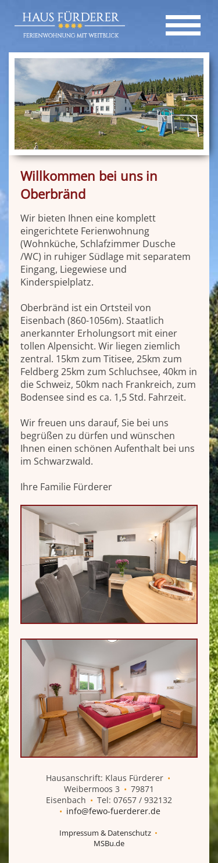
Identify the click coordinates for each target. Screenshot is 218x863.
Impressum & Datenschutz (105, 833)
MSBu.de (109, 843)
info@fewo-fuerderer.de (113, 810)
